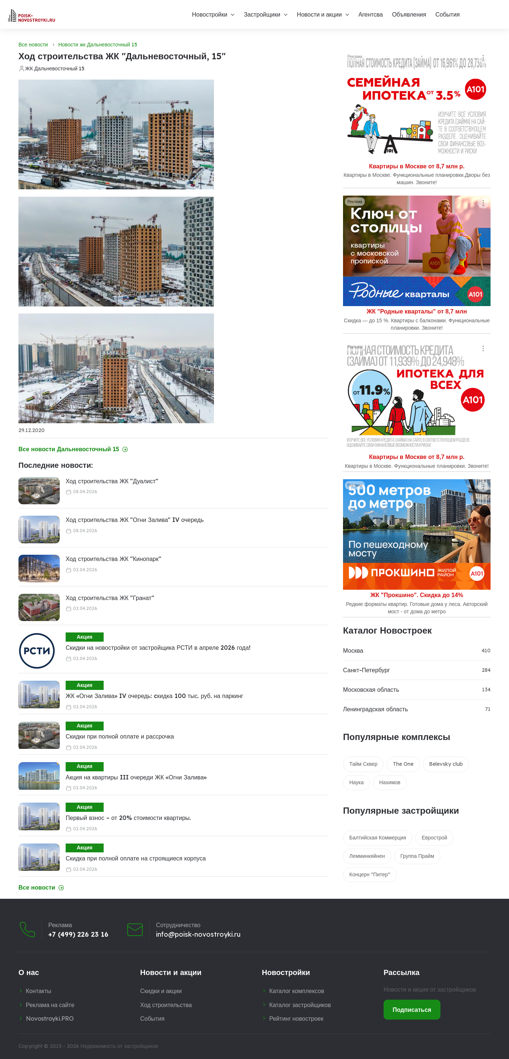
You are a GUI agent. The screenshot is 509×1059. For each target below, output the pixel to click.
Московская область (371, 689)
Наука (356, 782)
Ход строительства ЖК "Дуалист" (112, 481)
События (447, 14)
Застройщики (262, 14)
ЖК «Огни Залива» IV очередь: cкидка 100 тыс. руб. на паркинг (154, 695)
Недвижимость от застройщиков (119, 1046)
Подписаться (412, 1009)
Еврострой (434, 837)
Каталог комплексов (296, 991)
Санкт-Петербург (366, 670)
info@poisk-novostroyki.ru (198, 934)
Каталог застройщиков (300, 1005)
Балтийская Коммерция (377, 837)
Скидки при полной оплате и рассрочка (120, 736)
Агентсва (371, 14)
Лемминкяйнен (367, 856)
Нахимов (390, 782)
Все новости (33, 44)
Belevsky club (446, 764)
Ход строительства (166, 1005)
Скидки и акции (161, 991)
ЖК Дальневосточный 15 (54, 68)
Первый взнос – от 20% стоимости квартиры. (128, 817)
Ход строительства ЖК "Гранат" (110, 598)
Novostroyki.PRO (50, 1018)
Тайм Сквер (363, 764)
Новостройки (209, 14)
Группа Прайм (417, 856)
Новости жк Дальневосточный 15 (97, 44)
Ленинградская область (375, 709)
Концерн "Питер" (369, 874)
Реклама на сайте (50, 1005)
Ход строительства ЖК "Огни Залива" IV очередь (135, 519)
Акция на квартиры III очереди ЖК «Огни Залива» (136, 777)
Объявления (409, 14)
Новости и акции (319, 14)
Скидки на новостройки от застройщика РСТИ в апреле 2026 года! (158, 647)
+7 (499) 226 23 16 (78, 934)
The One (403, 764)
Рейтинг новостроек (296, 1018)
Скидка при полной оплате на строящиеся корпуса (136, 858)
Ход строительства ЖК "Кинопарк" (113, 558)
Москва (353, 650)
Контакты (38, 991)
